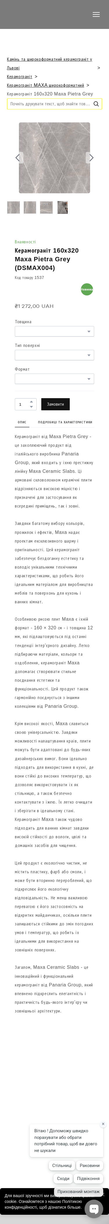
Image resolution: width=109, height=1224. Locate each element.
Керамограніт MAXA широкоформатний (45, 85)
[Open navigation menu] (96, 14)
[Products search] (54, 103)
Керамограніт (19, 76)
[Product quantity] (24, 404)
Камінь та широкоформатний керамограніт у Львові (49, 63)
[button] (96, 103)
